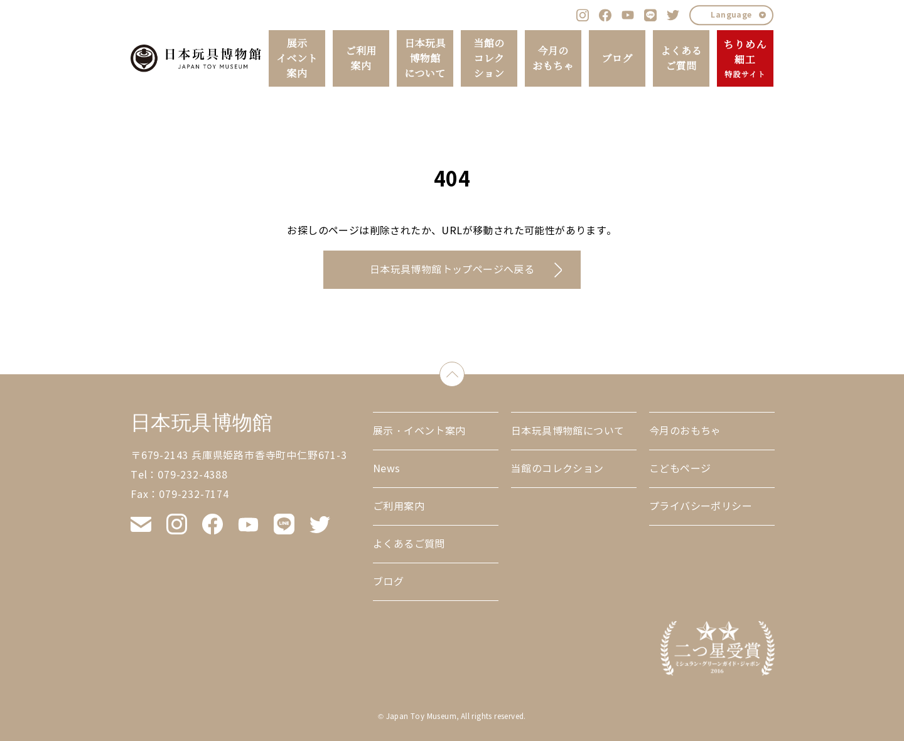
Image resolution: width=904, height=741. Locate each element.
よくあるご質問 (681, 58)
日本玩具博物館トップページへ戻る (452, 270)
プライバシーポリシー (700, 506)
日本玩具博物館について (425, 58)
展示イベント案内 (297, 58)
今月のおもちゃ (553, 58)
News (387, 469)
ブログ (616, 58)
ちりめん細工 (745, 59)
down (464, 371)
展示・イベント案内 (419, 431)
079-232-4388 (193, 475)
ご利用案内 (360, 58)
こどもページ (680, 469)
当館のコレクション (488, 58)
